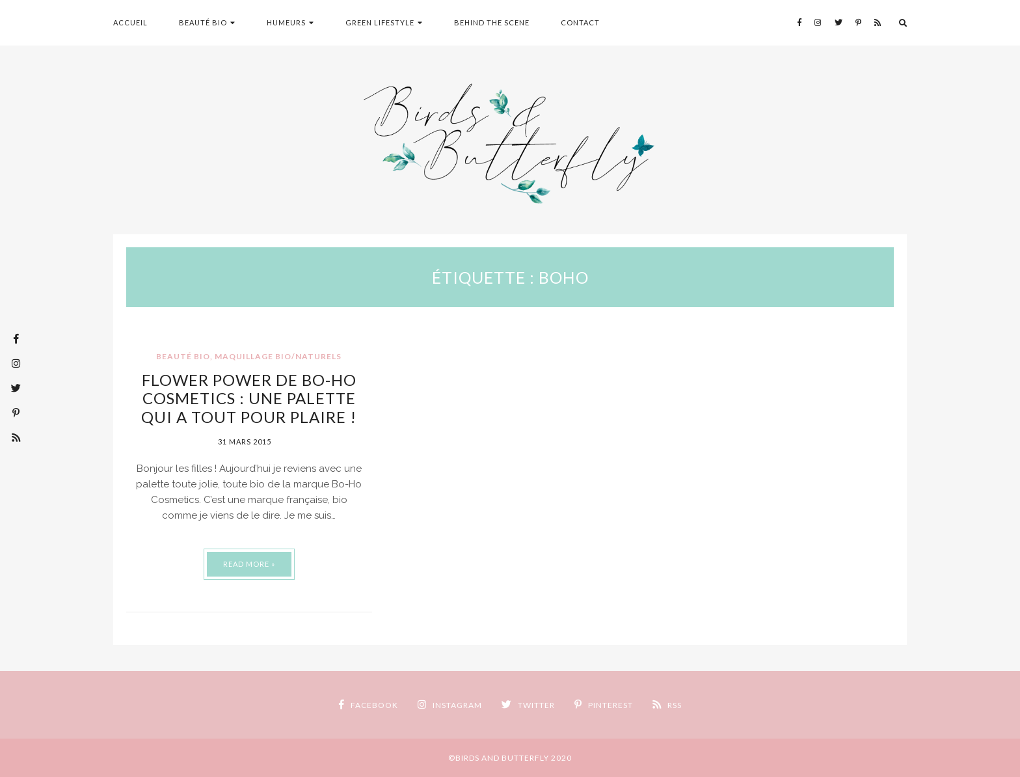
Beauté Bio (203, 22)
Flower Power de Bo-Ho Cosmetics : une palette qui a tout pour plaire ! (248, 398)
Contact (580, 22)
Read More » (249, 564)
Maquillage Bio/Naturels (278, 356)
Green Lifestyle (379, 22)
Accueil (130, 22)
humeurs (286, 22)
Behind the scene (492, 22)
